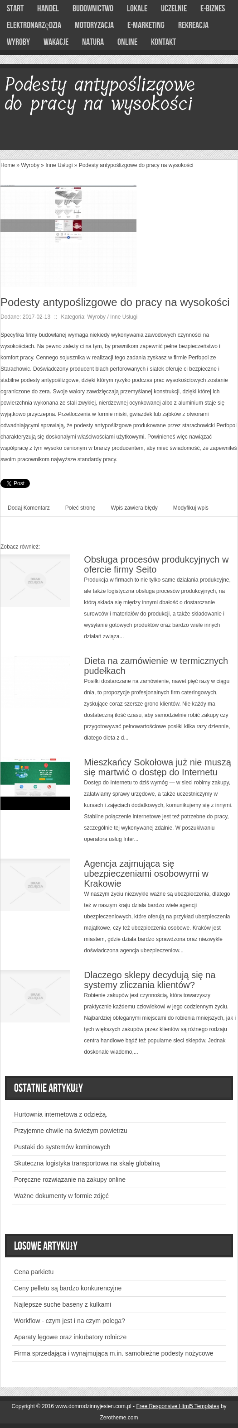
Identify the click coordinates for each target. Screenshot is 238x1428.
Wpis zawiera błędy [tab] (134, 508)
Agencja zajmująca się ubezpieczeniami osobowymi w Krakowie (146, 873)
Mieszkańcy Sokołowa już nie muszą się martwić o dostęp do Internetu (157, 767)
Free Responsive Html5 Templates (177, 1406)
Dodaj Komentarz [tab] (29, 508)
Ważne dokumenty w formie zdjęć (61, 1195)
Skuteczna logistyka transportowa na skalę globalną (87, 1163)
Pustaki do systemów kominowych (62, 1147)
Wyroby (30, 165)
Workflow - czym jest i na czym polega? (69, 1320)
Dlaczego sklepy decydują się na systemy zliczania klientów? (149, 980)
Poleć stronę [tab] (80, 508)
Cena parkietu (33, 1271)
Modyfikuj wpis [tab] (191, 508)
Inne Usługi (59, 165)
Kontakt (163, 42)
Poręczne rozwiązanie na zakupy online (70, 1179)
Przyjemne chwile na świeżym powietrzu (70, 1130)
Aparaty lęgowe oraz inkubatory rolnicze (70, 1337)
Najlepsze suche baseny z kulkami (62, 1304)
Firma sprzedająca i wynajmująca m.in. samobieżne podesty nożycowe (114, 1353)
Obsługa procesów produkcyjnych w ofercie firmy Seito (156, 564)
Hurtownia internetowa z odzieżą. (60, 1114)
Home (7, 165)
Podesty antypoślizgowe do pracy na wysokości (136, 165)
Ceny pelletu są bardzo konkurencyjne (67, 1288)
